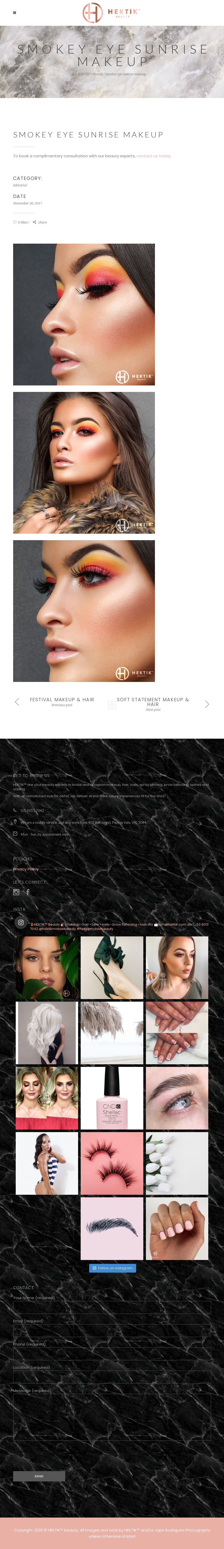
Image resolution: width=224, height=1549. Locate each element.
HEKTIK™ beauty (90, 74)
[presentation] (52, 1455)
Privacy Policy (25, 869)
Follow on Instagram (112, 1268)
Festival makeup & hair (62, 699)
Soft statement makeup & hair (153, 701)
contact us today (153, 156)
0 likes (20, 222)
